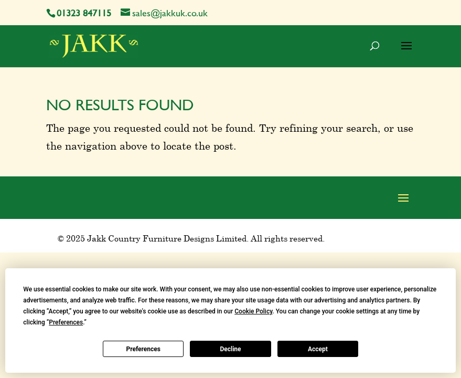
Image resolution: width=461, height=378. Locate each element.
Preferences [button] (66, 322)
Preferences (143, 349)
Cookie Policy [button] (253, 311)
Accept (318, 349)
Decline (230, 349)
